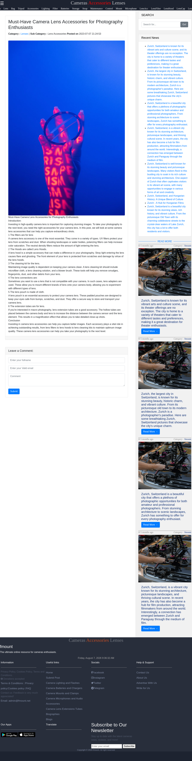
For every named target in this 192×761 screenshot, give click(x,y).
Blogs (49, 719)
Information (7, 662)
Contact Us (142, 672)
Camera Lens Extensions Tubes (64, 708)
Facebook (97, 672)
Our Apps (6, 724)
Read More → (150, 331)
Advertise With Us (146, 682)
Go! (184, 24)
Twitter (96, 682)
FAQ (28, 688)
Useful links (52, 662)
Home (49, 672)
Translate (51, 724)
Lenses (24, 34)
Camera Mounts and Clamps (62, 693)
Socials (95, 662)
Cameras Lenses (98, 2)
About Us (141, 677)
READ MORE (165, 241)
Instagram (98, 677)
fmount (187, 245)
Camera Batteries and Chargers (64, 688)
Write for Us (143, 688)
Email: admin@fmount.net (15, 700)
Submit (14, 391)
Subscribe (129, 746)
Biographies (53, 714)
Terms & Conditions (12, 683)
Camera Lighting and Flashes (62, 682)
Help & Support (145, 662)
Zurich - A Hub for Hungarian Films (165, 203)
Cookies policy (16, 688)
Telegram (97, 688)
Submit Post (53, 677)
